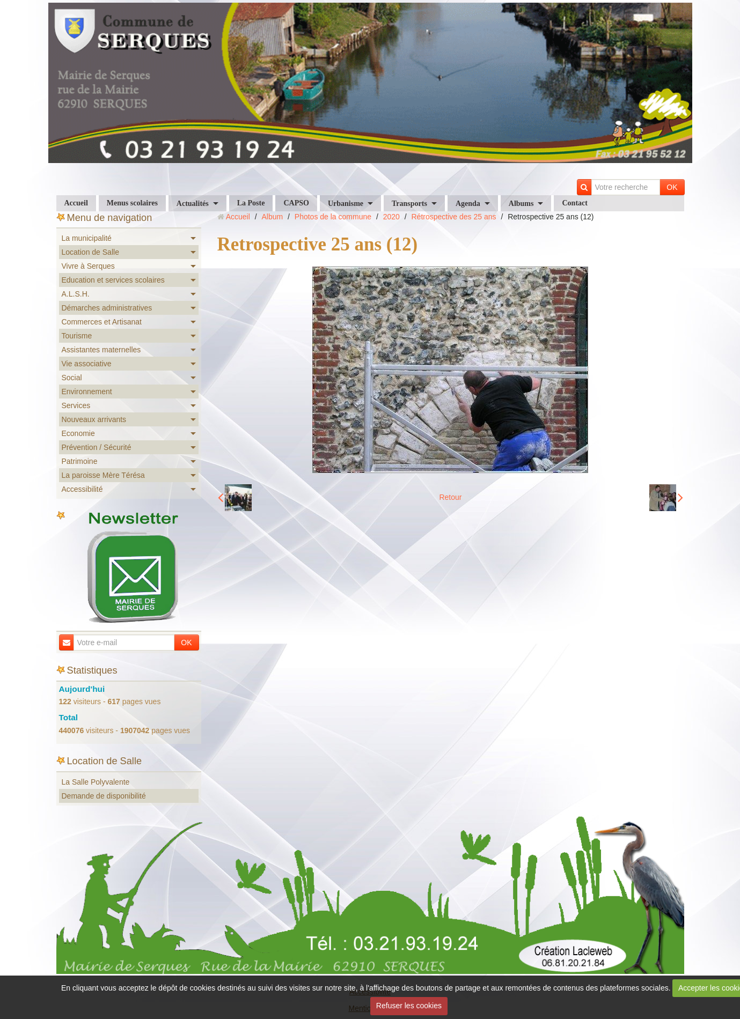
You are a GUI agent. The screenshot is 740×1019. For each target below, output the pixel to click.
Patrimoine (80, 461)
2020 (391, 216)
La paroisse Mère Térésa (103, 475)
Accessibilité (82, 489)
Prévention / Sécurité (96, 447)
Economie (78, 433)
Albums (521, 204)
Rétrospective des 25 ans (454, 216)
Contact (574, 203)
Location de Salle (90, 252)
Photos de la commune (333, 216)
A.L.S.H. (76, 294)
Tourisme (77, 335)
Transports (409, 204)
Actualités (193, 204)
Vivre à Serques (88, 266)
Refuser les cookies (409, 1005)
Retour (450, 497)
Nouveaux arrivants (94, 419)
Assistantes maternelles (101, 349)
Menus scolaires (132, 203)
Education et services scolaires (113, 280)
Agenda (468, 204)
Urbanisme (345, 204)
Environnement (87, 391)
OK (671, 187)
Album (272, 216)
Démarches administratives (107, 308)
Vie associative (87, 363)
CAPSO (296, 203)
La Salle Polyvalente (96, 782)
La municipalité (87, 238)
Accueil (76, 203)
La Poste (251, 203)
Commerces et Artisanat (102, 321)
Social (72, 377)
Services (76, 405)
